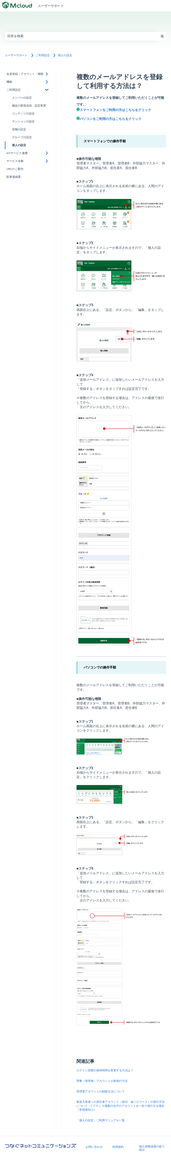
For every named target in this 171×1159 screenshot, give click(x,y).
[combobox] (81, 36)
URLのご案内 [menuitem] (14, 168)
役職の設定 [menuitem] (19, 129)
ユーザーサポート (51, 6)
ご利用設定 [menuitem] (13, 89)
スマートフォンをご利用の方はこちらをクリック (113, 110)
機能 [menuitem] (9, 81)
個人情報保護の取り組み (152, 1148)
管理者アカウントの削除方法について (100, 1091)
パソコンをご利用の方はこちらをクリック (108, 119)
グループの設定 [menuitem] (22, 137)
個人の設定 (65, 55)
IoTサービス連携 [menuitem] (17, 153)
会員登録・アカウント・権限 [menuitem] (24, 73)
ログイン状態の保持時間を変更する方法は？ (104, 1070)
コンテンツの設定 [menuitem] (23, 113)
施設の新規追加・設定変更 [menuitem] (29, 105)
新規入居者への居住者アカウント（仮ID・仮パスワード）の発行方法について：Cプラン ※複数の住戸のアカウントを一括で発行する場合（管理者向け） (120, 1105)
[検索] (162, 36)
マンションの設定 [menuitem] (23, 121)
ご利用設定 (43, 55)
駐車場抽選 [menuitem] (13, 176)
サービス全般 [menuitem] (15, 161)
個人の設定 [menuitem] (19, 145)
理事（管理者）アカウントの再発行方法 (102, 1080)
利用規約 (118, 1146)
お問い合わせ (94, 1146)
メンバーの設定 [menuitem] (22, 97)
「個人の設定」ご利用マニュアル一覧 (100, 1120)
